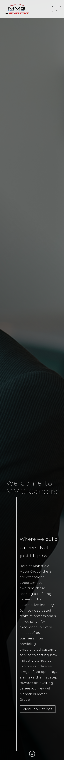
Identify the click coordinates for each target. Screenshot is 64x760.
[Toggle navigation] (56, 9)
